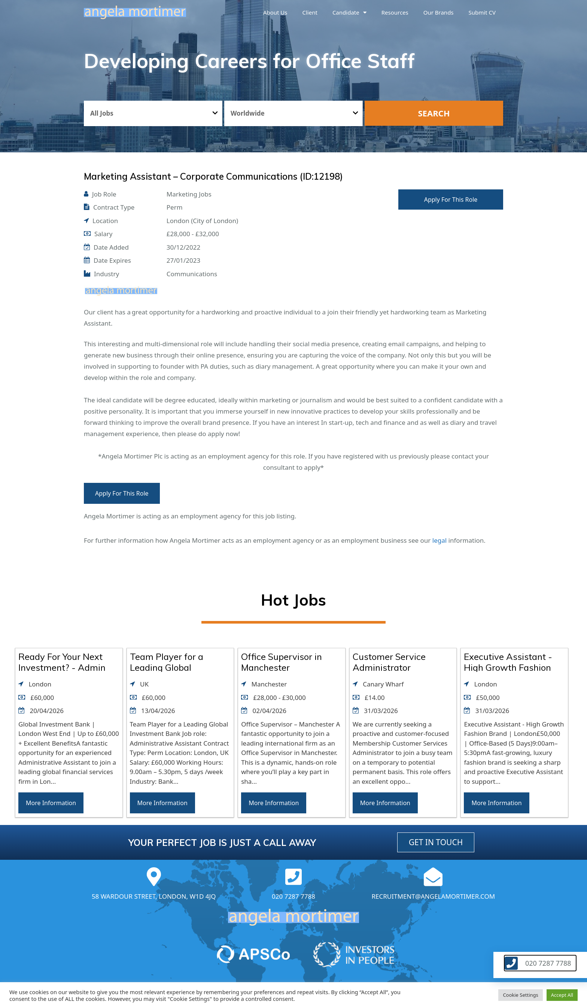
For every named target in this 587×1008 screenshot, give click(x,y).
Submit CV (482, 12)
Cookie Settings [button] (520, 995)
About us (275, 12)
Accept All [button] (562, 995)
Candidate (349, 12)
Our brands (438, 12)
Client (309, 12)
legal (439, 540)
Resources (394, 12)
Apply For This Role (451, 199)
